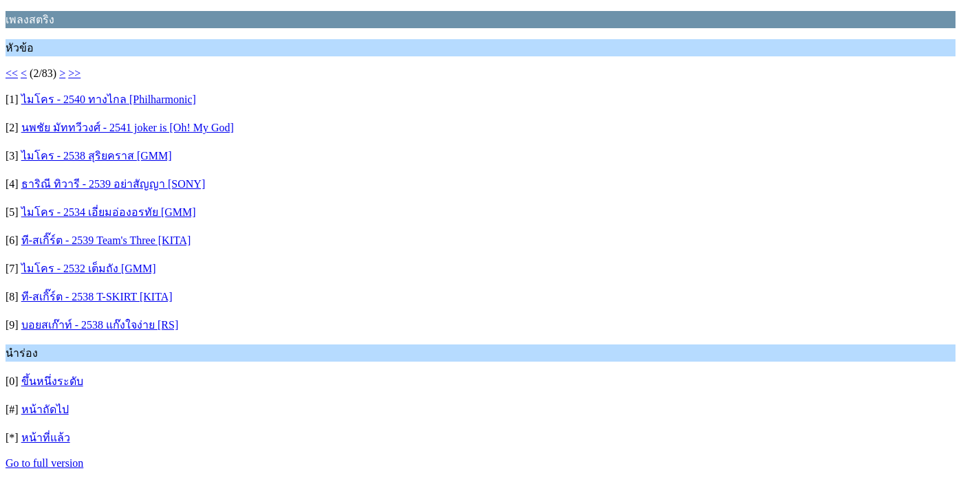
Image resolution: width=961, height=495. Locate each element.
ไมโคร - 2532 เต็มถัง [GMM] (88, 268)
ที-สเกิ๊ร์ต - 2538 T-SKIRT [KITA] (97, 296)
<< (12, 73)
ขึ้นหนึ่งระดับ (52, 381)
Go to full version (44, 463)
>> (74, 73)
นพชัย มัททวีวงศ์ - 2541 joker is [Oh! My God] (127, 127)
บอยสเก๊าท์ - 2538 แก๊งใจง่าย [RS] (100, 325)
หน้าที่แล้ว (45, 437)
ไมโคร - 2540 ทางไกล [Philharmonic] (108, 99)
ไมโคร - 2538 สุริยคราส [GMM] (96, 156)
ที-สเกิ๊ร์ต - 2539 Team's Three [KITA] (106, 240)
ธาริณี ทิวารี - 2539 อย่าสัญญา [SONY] (113, 184)
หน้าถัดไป (45, 409)
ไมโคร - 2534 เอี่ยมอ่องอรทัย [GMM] (108, 212)
